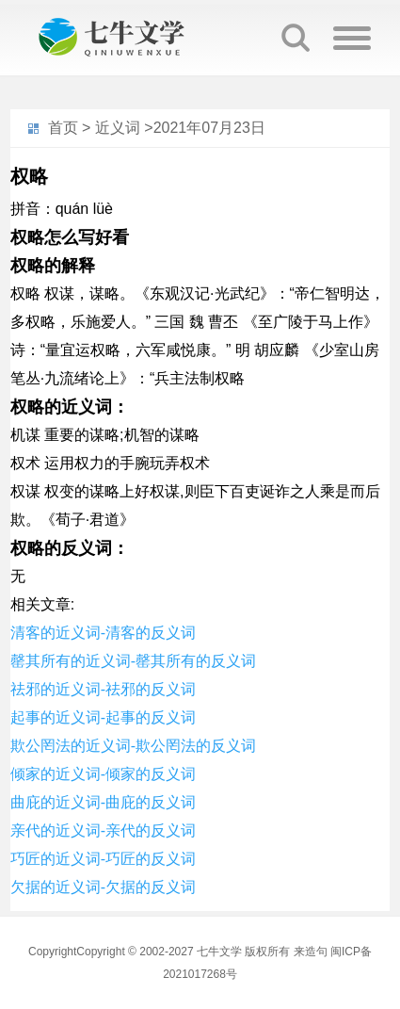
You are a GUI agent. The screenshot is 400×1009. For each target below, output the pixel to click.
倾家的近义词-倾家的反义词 (103, 774)
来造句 (311, 951)
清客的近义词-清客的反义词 (103, 633)
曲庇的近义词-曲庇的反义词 (103, 802)
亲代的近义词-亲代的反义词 (103, 830)
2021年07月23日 (209, 128)
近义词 (117, 128)
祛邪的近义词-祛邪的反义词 (103, 689)
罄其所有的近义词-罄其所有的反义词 (133, 661)
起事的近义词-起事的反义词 (103, 717)
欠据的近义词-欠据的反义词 (103, 887)
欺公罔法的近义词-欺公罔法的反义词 (133, 746)
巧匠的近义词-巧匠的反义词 (103, 859)
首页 (63, 128)
